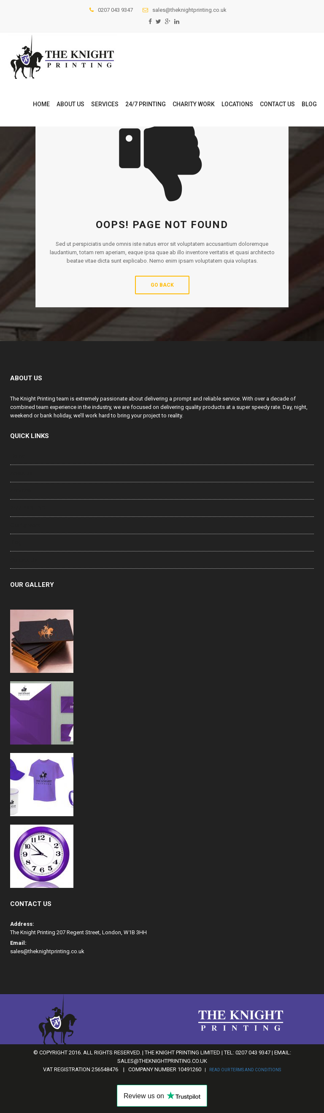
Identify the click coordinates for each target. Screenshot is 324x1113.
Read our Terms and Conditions (245, 1069)
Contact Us (277, 104)
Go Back (162, 285)
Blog (309, 104)
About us (70, 104)
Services (105, 104)
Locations (237, 104)
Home (41, 104)
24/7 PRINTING (145, 104)
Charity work (194, 104)
